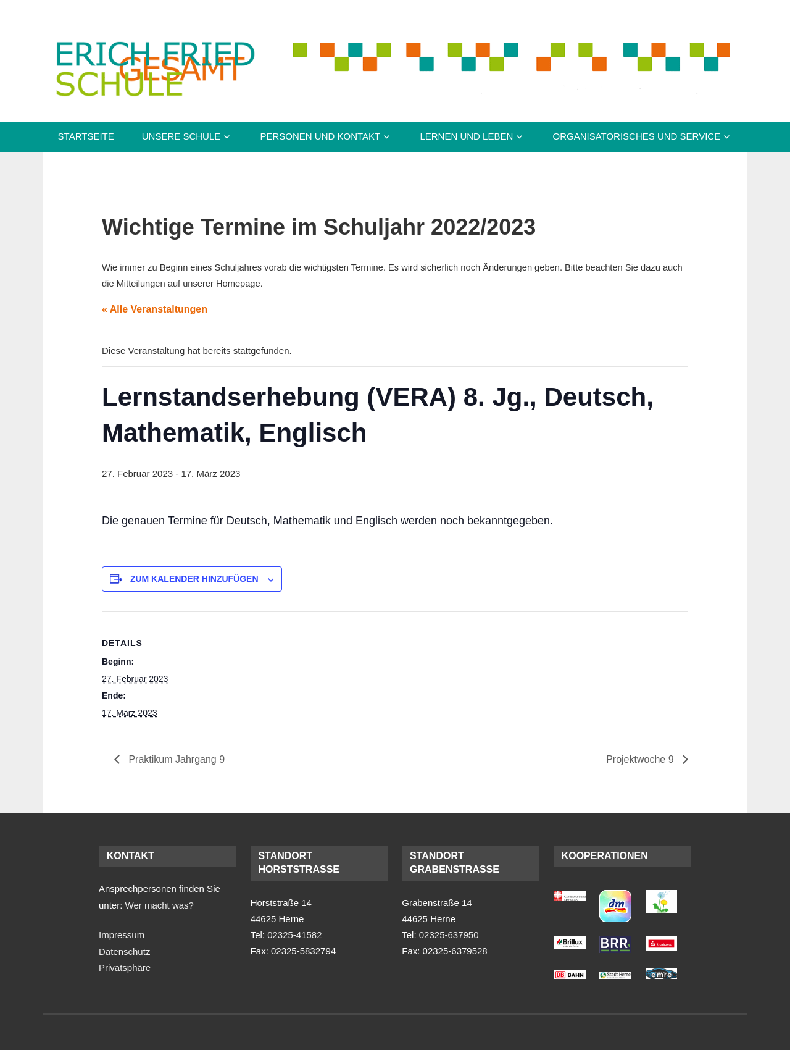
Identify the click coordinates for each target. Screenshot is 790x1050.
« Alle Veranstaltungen (154, 309)
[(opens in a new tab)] (570, 897)
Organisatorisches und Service (636, 136)
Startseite (86, 136)
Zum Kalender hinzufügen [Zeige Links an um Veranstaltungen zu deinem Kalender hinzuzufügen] (194, 579)
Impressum (121, 935)
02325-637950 (449, 935)
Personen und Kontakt (320, 136)
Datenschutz (124, 951)
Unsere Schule (181, 136)
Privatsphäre (125, 967)
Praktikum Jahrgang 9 (175, 759)
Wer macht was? (159, 905)
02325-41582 (294, 935)
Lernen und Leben (466, 136)
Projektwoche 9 (641, 759)
